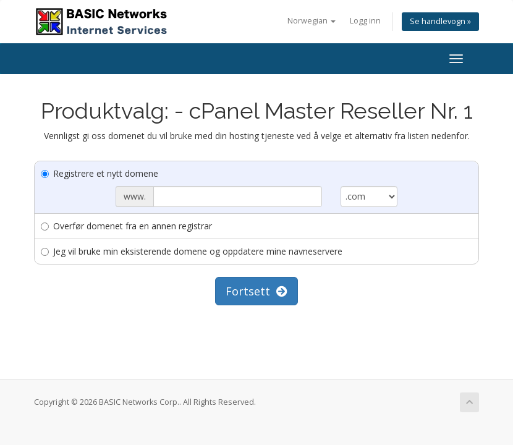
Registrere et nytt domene (99, 173)
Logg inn (365, 20)
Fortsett (256, 291)
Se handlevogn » (440, 21)
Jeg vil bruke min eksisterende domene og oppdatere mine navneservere (191, 251)
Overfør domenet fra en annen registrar (126, 226)
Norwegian (311, 20)
